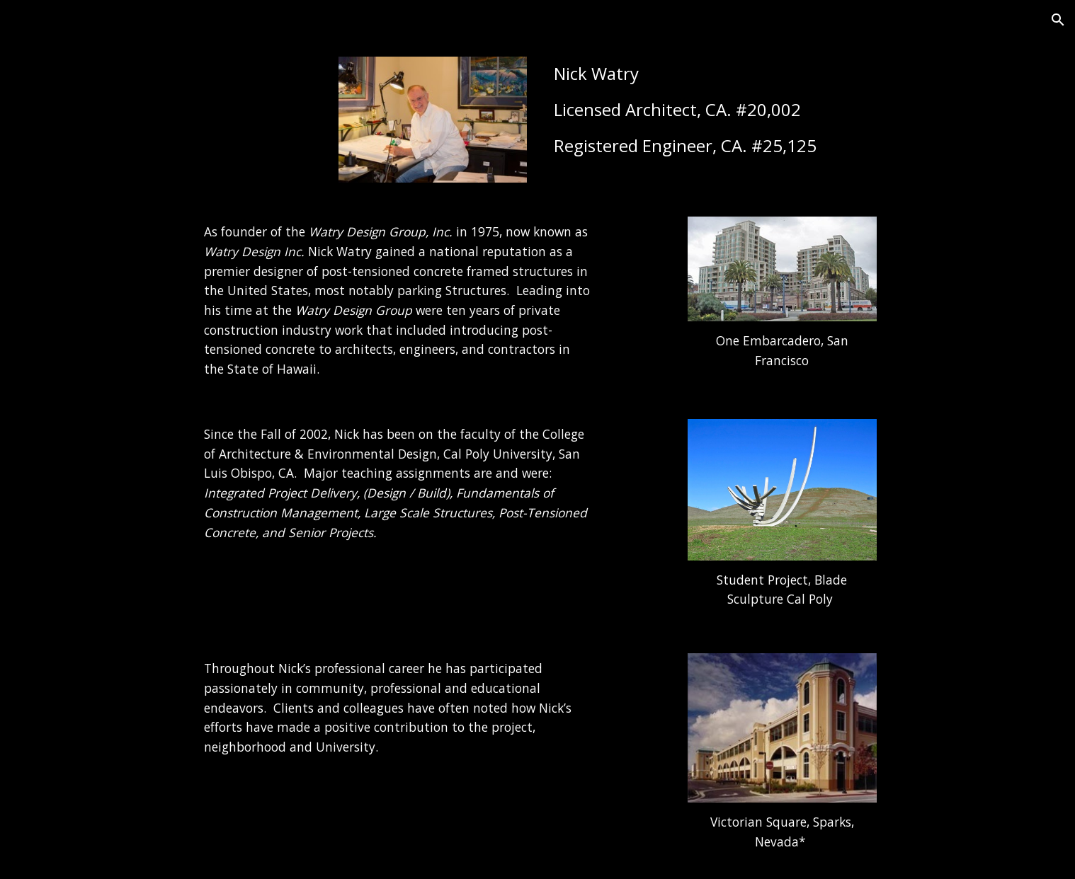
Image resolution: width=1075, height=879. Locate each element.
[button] (1058, 20)
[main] (747, 110)
